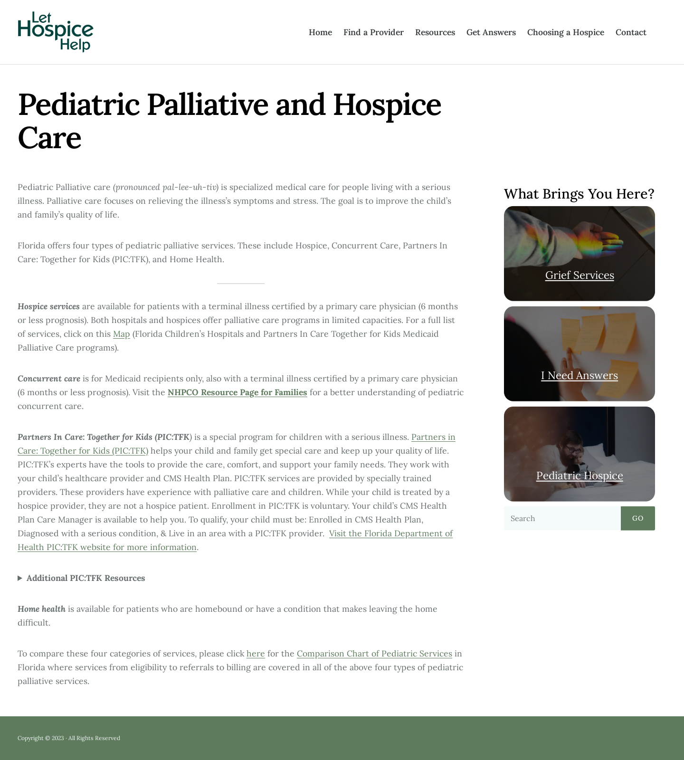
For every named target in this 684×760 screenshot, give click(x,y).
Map (121, 333)
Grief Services (579, 275)
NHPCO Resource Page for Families (237, 392)
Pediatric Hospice (579, 475)
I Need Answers (579, 375)
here (256, 653)
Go (638, 518)
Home (320, 32)
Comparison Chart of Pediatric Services (374, 653)
